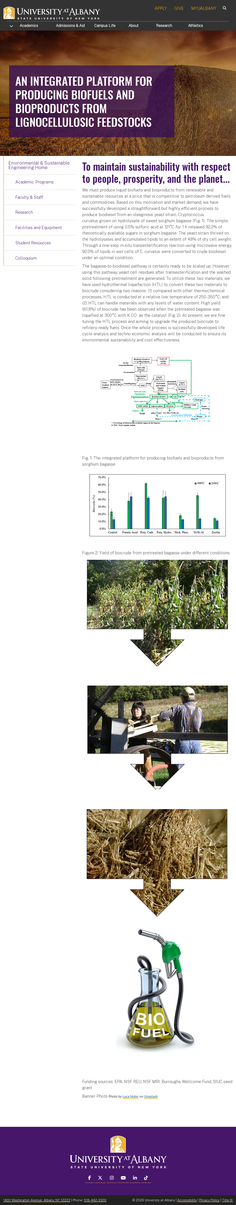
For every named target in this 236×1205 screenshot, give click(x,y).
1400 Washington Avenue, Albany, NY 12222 (36, 1200)
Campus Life (104, 25)
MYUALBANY (203, 8)
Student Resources (33, 242)
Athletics (195, 25)
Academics (29, 25)
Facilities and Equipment (38, 227)
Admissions (70, 25)
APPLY (161, 8)
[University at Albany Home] (52, 12)
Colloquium (26, 258)
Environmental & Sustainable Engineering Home (39, 165)
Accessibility (187, 1200)
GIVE (179, 8)
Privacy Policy (209, 1200)
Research (164, 25)
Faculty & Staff (29, 197)
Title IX (227, 1200)
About (133, 25)
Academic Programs (34, 182)
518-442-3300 (95, 1200)
